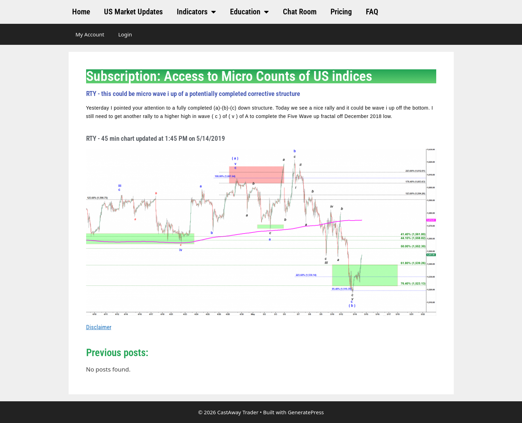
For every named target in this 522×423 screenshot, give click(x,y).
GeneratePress (306, 412)
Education (249, 12)
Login (125, 34)
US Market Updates (133, 11)
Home (81, 11)
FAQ (372, 11)
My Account (90, 34)
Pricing (341, 11)
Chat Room (299, 11)
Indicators (196, 12)
